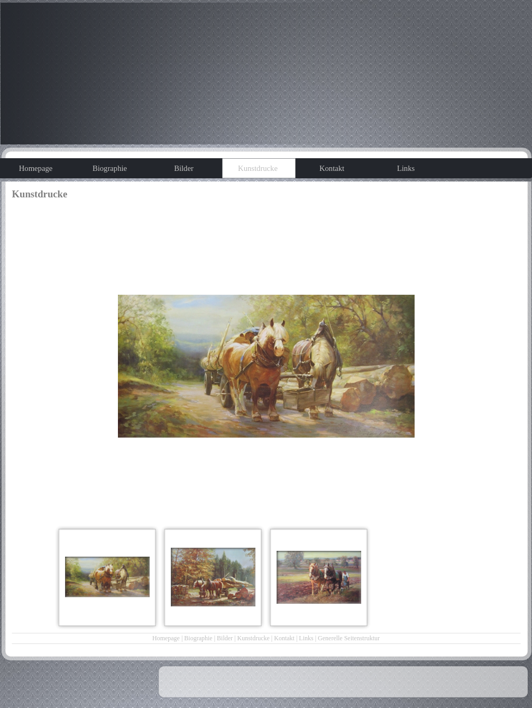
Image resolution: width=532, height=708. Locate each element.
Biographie (198, 638)
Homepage (166, 638)
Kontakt (284, 638)
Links (306, 638)
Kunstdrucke (253, 638)
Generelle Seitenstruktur (349, 638)
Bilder (225, 638)
